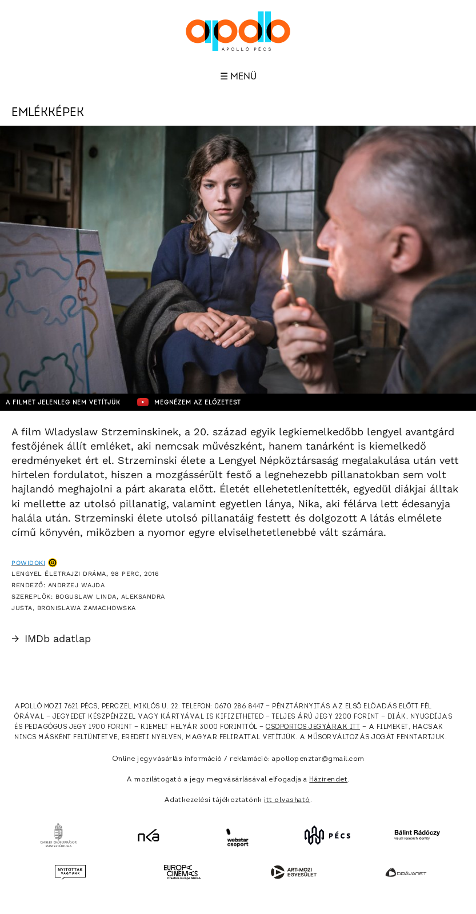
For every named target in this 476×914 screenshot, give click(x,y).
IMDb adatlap (51, 638)
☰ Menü (238, 76)
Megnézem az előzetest (189, 402)
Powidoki (28, 563)
